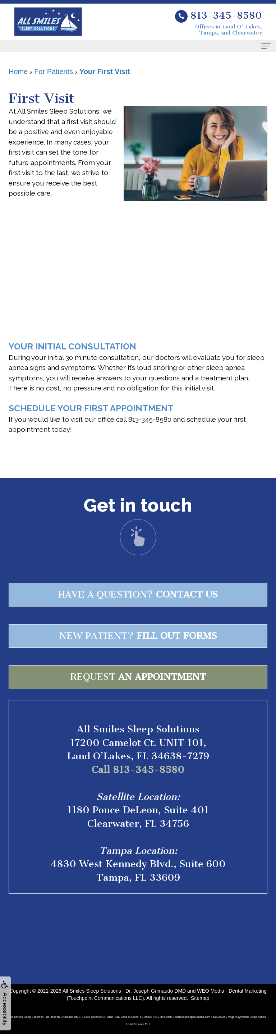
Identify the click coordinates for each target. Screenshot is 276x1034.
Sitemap (200, 998)
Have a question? (138, 594)
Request (138, 676)
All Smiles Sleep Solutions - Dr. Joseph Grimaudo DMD (124, 991)
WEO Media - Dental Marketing (232, 991)
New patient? (138, 635)
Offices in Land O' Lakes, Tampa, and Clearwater (228, 30)
